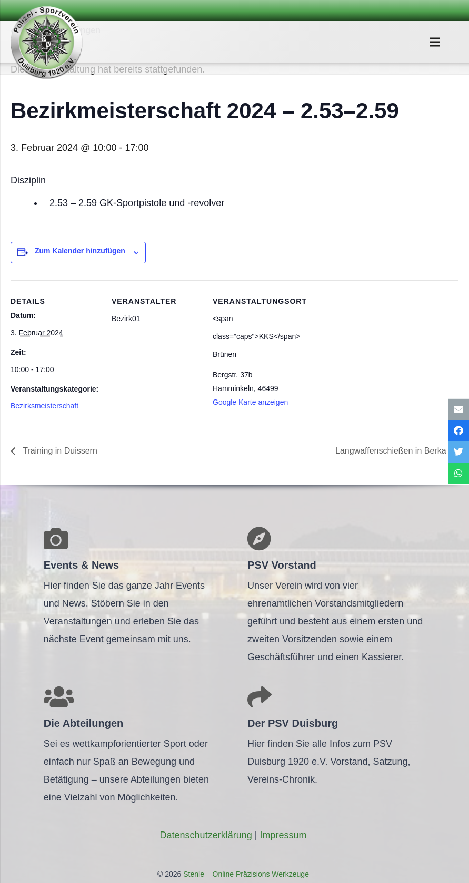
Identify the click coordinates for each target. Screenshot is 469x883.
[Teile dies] (458, 431)
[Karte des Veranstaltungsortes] (369, 352)
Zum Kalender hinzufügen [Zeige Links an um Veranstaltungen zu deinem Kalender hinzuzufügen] (80, 251)
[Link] (46, 42)
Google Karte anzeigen (250, 402)
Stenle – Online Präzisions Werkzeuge (245, 874)
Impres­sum (283, 835)
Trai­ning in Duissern (59, 450)
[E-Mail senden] (458, 409)
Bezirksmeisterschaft (44, 406)
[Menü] (434, 42)
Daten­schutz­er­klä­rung (206, 835)
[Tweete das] (458, 452)
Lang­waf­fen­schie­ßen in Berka (391, 450)
